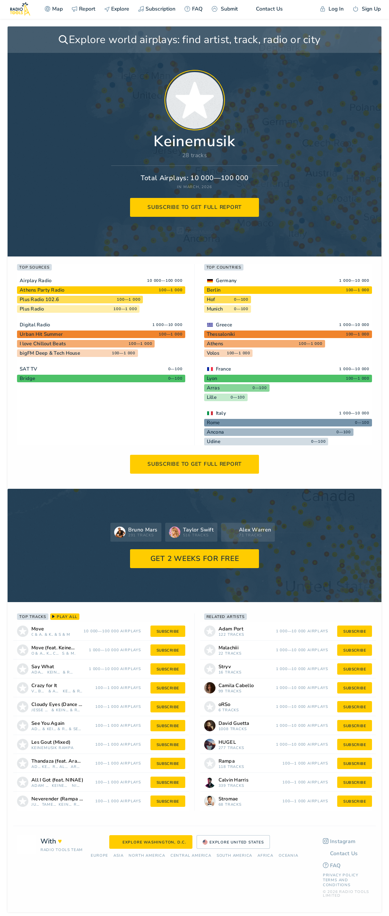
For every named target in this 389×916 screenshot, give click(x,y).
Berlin (214, 290)
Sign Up (367, 8)
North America (147, 855)
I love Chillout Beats (43, 343)
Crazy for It (44, 686)
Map (54, 8)
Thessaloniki (221, 334)
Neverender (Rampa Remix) (63, 799)
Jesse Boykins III (40, 710)
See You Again (47, 723)
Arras (213, 388)
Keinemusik (51, 635)
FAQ (193, 8)
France (223, 369)
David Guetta (234, 723)
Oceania (288, 855)
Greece (224, 324)
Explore (116, 8)
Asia (118, 855)
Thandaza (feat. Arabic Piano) (65, 761)
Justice (35, 805)
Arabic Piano (76, 767)
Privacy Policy (340, 875)
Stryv (60, 635)
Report (83, 8)
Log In (332, 8)
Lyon (212, 378)
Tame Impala (49, 805)
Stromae (228, 799)
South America (234, 855)
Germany (226, 280)
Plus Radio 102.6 (39, 299)
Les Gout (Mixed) (50, 742)
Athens (215, 343)
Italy (221, 413)
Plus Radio (32, 309)
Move (37, 629)
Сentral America (190, 855)
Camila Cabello (56, 654)
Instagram (339, 841)
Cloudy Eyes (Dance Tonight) (64, 705)
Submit (225, 8)
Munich (215, 309)
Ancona (215, 432)
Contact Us (265, 8)
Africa (265, 855)
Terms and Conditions (336, 882)
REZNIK (78, 710)
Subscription (156, 8)
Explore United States (233, 842)
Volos (213, 353)
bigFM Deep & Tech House (50, 353)
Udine (213, 441)
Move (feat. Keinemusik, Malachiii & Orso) (63, 648)
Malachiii (68, 635)
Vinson (34, 691)
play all (64, 616)
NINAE (77, 786)
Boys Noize (42, 691)
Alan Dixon (64, 767)
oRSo (32, 635)
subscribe (168, 631)
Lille (212, 397)
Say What (42, 667)
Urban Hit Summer (41, 334)
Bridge (28, 378)
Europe (99, 855)
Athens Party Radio (42, 290)
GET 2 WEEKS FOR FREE (194, 559)
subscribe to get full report (194, 207)
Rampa (71, 672)
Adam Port (41, 635)
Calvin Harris (233, 780)
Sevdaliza (77, 729)
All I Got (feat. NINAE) (57, 780)
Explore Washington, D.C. (150, 842)
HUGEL (227, 742)
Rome (213, 422)
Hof (211, 299)
